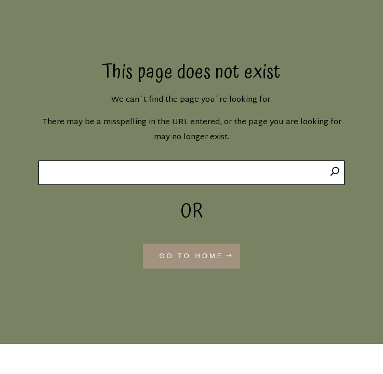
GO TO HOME (191, 256)
